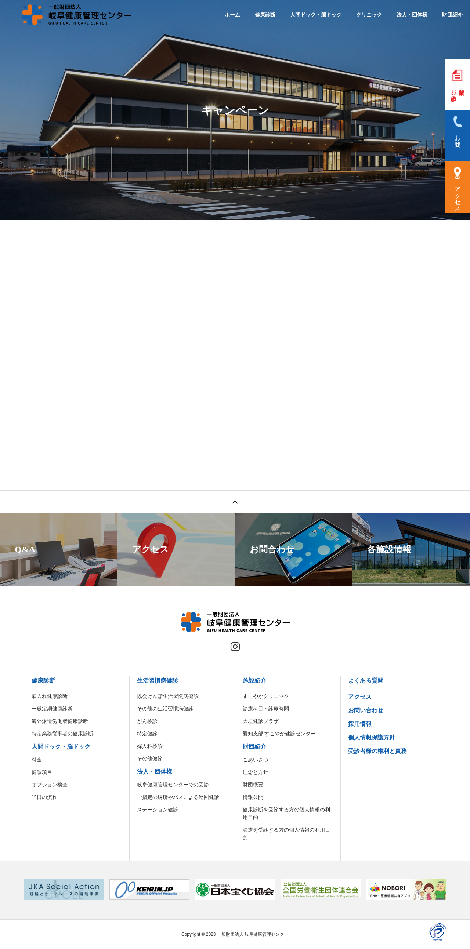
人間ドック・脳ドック (315, 15)
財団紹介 (452, 15)
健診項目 (42, 772)
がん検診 (147, 721)
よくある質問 (365, 680)
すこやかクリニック (266, 696)
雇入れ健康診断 (50, 696)
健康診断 (265, 15)
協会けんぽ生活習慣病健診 (168, 696)
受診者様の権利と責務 (377, 751)
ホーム (232, 15)
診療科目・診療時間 (266, 709)
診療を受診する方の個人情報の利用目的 (286, 833)
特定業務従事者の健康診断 (62, 734)
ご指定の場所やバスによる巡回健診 (178, 797)
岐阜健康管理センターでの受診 (173, 785)
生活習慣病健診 (157, 680)
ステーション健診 (157, 809)
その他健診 (150, 758)
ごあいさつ (255, 760)
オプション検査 (50, 785)
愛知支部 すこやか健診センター (279, 734)
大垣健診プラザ (261, 721)
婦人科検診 (150, 746)
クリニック (369, 15)
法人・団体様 (412, 15)
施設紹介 (254, 680)
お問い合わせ (365, 710)
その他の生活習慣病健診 (165, 709)
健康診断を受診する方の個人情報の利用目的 (286, 813)
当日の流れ (44, 797)
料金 (37, 760)
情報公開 (253, 797)
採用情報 (360, 724)
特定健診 (147, 734)
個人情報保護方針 (371, 737)
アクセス (360, 697)
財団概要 (253, 785)
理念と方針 (255, 772)
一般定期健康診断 (52, 709)
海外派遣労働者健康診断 (60, 721)
